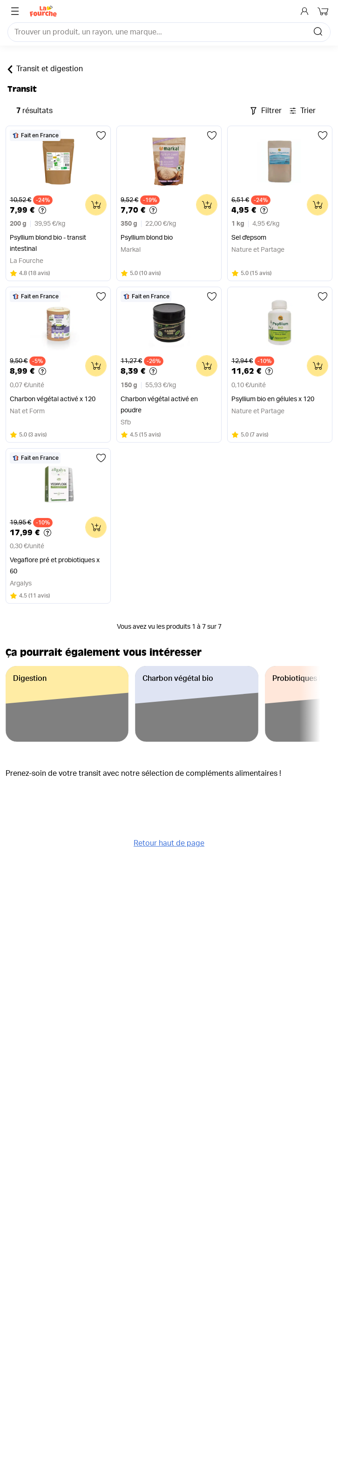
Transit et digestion (45, 69)
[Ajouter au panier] (96, 205)
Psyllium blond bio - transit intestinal (48, 243)
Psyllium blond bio (147, 238)
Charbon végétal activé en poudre (159, 405)
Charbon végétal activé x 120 (52, 399)
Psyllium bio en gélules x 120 (272, 399)
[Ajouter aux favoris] (101, 135)
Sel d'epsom (248, 238)
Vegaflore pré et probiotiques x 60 (55, 566)
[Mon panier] (324, 11)
